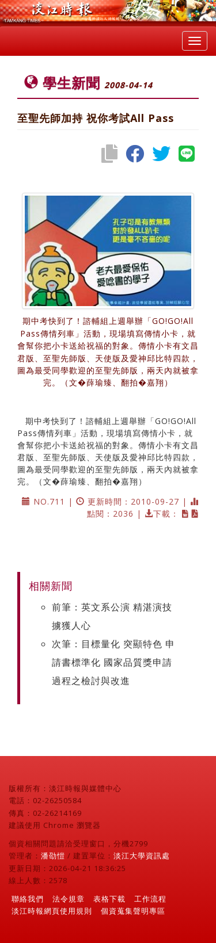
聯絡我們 (28, 899)
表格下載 (109, 899)
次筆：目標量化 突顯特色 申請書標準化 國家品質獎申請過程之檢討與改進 (113, 662)
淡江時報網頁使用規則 (52, 911)
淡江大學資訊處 (141, 855)
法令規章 (68, 899)
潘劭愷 (53, 855)
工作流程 (150, 899)
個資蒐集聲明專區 (133, 911)
